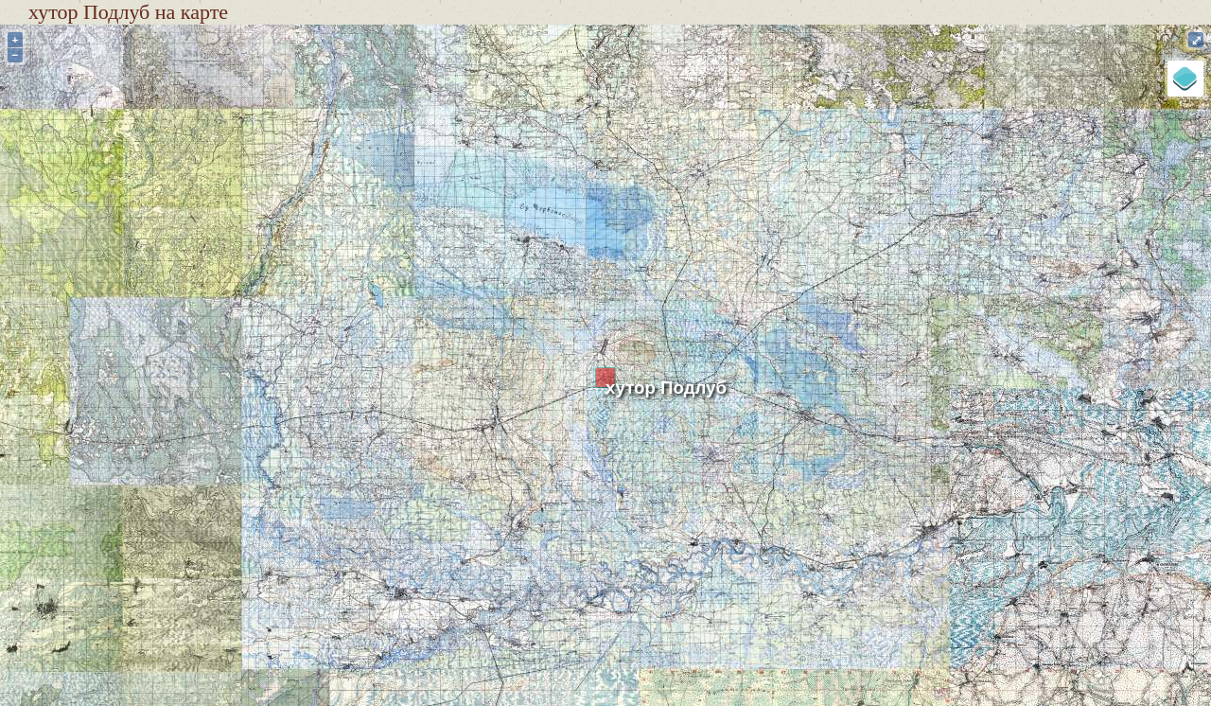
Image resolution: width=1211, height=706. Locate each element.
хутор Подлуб (666, 387)
